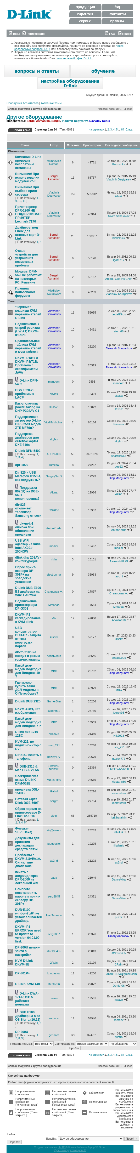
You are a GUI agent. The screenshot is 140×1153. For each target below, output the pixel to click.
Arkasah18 (119, 620)
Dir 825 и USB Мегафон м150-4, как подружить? (28, 476)
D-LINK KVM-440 (27, 984)
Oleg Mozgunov (119, 478)
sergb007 (54, 934)
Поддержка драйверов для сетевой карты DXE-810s (27, 439)
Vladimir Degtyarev (75, 120)
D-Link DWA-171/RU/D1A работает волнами (26, 999)
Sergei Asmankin (38, 120)
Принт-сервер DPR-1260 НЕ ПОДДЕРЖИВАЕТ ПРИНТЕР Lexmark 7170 (28, 214)
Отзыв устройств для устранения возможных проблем (26, 258)
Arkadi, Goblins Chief (118, 278)
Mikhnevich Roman (54, 162)
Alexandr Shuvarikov (54, 312)
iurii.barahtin (119, 817)
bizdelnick (119, 238)
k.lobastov (53, 973)
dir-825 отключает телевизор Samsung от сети (28, 510)
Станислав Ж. (53, 591)
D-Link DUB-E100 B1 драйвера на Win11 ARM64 (28, 591)
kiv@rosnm (54, 830)
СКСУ (118, 195)
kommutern (118, 793)
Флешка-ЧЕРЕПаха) (23, 830)
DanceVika (119, 879)
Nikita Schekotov (119, 216)
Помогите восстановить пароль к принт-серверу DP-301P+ (27, 896)
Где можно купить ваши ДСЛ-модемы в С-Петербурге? (26, 688)
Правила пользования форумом (25, 292)
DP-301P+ (22, 973)
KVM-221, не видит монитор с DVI (28, 745)
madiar (53, 546)
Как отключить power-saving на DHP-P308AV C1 (27, 407)
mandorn (53, 381)
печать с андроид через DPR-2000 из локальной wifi (26, 877)
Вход (14, 33)
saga (54, 877)
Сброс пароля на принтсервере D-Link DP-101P (28, 812)
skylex (54, 393)
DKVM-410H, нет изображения (27, 710)
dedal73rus (119, 314)
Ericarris (119, 424)
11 (24, 201)
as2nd (54, 860)
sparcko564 (118, 455)
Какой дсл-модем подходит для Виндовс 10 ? (28, 671)
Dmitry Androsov (118, 936)
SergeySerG (54, 476)
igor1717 (118, 260)
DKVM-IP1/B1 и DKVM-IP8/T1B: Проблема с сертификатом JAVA (26, 365)
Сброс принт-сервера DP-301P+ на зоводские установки (25, 574)
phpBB (62, 1147)
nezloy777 (53, 756)
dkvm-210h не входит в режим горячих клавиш (27, 655)
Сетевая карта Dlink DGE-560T (27, 801)
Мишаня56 (54, 779)
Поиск (124, 33)
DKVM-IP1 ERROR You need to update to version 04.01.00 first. (28, 934)
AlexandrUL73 (119, 561)
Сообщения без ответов (22, 103)
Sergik (55, 120)
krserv (54, 637)
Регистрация (33, 33)
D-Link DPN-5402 (28, 451)
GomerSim (54, 701)
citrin (54, 815)
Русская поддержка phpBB (70, 1150)
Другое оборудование (47, 108)
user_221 (54, 745)
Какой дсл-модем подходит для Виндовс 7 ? (28, 722)
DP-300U (21, 1032)
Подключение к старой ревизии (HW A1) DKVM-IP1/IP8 (27, 329)
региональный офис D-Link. (74, 58)
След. (129, 129)
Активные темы (51, 103)
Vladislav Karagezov (54, 292)
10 (19, 201)
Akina (54, 492)
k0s (54, 618)
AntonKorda (53, 528)
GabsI (54, 791)
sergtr (54, 801)
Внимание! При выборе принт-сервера (27, 190)
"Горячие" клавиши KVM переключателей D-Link (28, 312)
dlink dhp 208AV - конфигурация (28, 559)
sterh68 (119, 331)
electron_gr (54, 574)
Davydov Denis (99, 120)
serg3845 (54, 896)
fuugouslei (53, 843)
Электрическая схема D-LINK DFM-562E (26, 779)
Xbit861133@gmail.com (121, 973)
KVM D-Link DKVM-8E (24, 962)
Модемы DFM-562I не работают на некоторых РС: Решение (28, 277)
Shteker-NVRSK (53, 767)
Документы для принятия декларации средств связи (27, 843)
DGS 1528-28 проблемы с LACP (24, 393)
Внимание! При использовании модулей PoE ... (27, 177)
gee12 (119, 466)
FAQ (110, 33)
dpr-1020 (21, 465)
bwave (54, 998)
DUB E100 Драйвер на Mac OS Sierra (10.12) (27, 1015)
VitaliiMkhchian (53, 422)
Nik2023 (54, 733)
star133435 (54, 951)
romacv (54, 1018)
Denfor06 (54, 984)
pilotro (119, 1036)
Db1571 (54, 407)
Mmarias (53, 604)
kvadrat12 (54, 710)
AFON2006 (54, 454)
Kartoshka (118, 164)
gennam (54, 1035)
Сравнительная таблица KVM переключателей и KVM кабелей (28, 346)
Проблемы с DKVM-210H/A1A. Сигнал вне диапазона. (28, 860)
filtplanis (119, 845)
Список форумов (19, 108)
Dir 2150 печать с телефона (28, 756)
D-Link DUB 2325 (28, 701)
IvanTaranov (54, 915)
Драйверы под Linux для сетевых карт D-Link (27, 233)
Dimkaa (54, 465)
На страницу (96, 129)
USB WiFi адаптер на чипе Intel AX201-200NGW (28, 546)
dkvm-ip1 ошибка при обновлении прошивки (24, 529)
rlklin (54, 559)
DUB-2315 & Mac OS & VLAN (27, 768)
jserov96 (118, 712)
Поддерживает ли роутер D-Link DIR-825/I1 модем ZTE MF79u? (28, 422)
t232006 (54, 510)
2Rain (54, 962)
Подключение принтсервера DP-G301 (26, 604)
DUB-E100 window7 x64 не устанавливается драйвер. (28, 915)
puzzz (118, 917)
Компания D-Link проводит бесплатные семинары (28, 162)
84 (122, 129)
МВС (54, 671)
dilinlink (119, 832)
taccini (119, 576)
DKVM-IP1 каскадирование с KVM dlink (28, 618)
